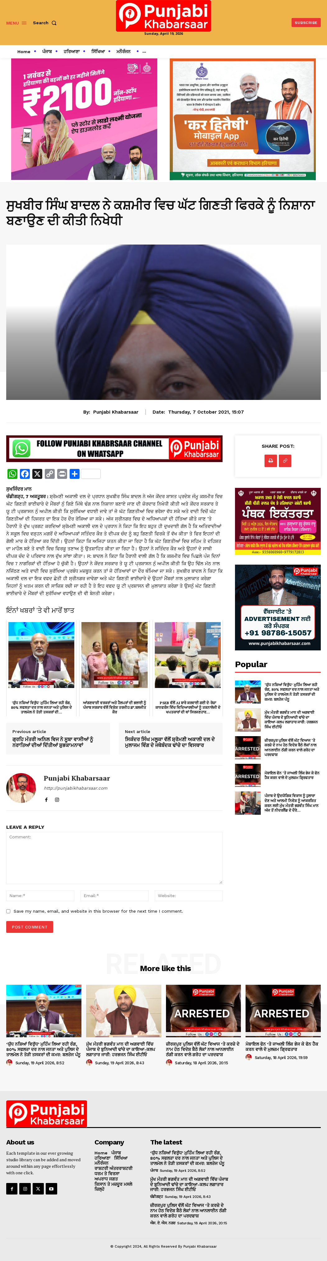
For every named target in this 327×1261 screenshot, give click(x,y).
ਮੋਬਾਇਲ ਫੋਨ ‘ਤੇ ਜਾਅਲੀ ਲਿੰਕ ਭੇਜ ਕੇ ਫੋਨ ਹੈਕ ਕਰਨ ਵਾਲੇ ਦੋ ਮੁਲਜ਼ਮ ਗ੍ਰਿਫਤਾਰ (292, 775)
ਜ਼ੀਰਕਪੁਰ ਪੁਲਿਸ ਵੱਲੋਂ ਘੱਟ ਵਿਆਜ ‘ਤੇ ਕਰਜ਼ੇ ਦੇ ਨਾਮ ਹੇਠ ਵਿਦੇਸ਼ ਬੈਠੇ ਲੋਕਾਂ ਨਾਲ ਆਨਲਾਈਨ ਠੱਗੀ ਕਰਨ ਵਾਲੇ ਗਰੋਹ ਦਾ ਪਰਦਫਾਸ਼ (290, 747)
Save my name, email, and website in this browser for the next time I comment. (98, 911)
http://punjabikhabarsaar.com (75, 788)
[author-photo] (10, 1062)
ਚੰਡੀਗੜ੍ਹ (156, 1197)
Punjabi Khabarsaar (115, 412)
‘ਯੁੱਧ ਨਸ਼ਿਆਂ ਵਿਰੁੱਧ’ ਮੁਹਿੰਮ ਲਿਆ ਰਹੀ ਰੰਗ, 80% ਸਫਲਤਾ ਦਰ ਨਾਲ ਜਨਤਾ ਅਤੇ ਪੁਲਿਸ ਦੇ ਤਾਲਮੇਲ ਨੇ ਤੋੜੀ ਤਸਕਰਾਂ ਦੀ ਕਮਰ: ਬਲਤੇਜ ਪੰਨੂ (292, 692)
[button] (46, 22)
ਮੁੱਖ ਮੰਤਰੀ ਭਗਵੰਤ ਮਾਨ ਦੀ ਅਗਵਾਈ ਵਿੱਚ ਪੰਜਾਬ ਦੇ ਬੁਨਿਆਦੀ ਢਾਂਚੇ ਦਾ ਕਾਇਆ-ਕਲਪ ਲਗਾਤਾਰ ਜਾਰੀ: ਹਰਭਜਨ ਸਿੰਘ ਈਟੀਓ (291, 719)
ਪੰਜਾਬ (154, 1170)
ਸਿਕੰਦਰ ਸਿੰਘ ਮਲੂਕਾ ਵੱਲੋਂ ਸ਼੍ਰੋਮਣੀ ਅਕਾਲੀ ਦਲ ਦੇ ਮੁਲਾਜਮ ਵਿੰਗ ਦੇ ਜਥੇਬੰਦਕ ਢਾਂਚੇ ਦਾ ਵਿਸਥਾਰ (170, 742)
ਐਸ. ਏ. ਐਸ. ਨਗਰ (162, 1223)
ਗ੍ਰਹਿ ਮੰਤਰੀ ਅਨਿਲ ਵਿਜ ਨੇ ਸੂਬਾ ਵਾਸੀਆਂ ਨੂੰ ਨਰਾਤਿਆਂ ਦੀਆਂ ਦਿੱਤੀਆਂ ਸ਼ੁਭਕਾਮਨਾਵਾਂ (52, 742)
